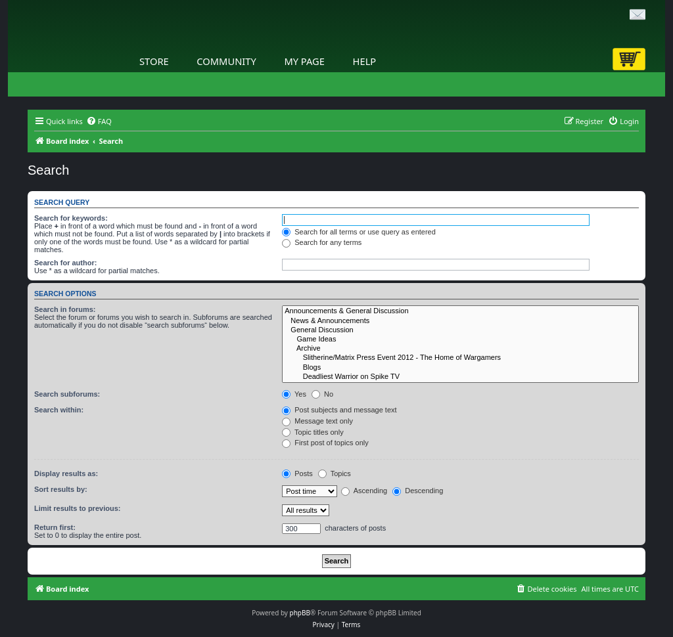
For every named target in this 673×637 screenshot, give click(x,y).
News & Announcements (460, 321)
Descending (417, 490)
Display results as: (66, 473)
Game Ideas (460, 339)
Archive (460, 348)
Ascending (364, 490)
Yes (294, 394)
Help (365, 61)
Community (226, 61)
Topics (334, 473)
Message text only (317, 421)
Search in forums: (65, 309)
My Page (304, 61)
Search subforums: (67, 394)
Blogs (460, 367)
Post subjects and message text (339, 410)
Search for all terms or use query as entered (359, 232)
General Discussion (460, 330)
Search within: (58, 410)
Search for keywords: (71, 218)
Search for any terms (321, 242)
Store (154, 61)
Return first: (55, 527)
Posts (297, 473)
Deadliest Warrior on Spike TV (460, 377)
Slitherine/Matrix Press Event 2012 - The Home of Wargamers (460, 357)
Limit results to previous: (77, 508)
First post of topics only (325, 443)
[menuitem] (99, 121)
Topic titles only (312, 432)
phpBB (300, 612)
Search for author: (65, 263)
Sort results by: (60, 489)
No (322, 394)
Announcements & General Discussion (460, 311)
